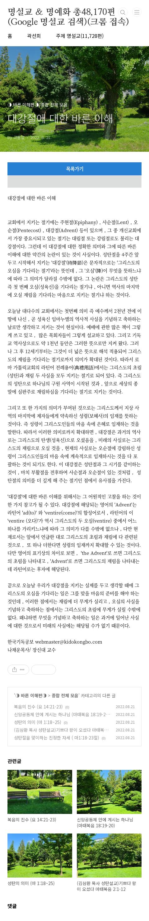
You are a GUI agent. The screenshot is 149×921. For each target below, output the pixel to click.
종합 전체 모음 (65, 695)
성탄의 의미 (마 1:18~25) (37, 722)
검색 (123, 12)
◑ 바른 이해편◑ (31, 695)
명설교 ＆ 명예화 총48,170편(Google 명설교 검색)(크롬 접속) (68, 12)
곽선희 (34, 35)
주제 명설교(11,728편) (80, 35)
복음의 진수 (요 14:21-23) (38, 706)
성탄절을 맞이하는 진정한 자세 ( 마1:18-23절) (56, 738)
